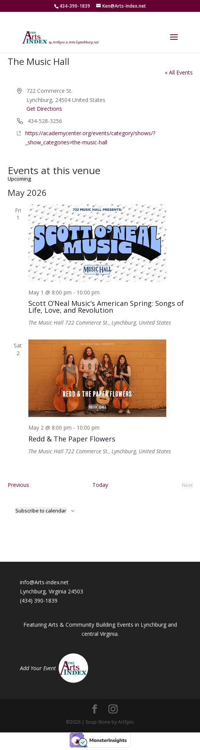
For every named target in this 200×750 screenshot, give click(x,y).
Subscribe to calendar (40, 510)
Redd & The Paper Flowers (71, 438)
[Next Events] (187, 485)
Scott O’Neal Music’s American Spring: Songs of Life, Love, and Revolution (106, 307)
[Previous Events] (18, 485)
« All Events (179, 72)
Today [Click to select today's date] (100, 484)
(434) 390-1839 (38, 600)
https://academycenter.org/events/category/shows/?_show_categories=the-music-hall (90, 137)
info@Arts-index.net (44, 582)
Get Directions (44, 108)
